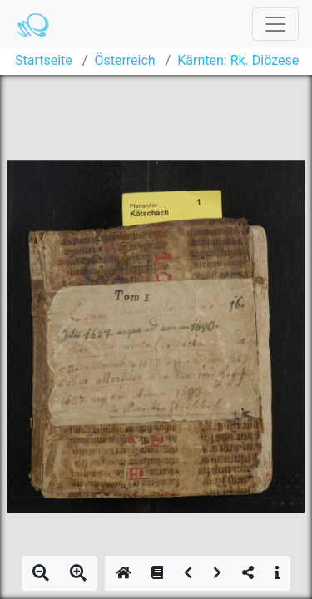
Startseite (43, 60)
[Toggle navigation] (275, 24)
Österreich (124, 60)
